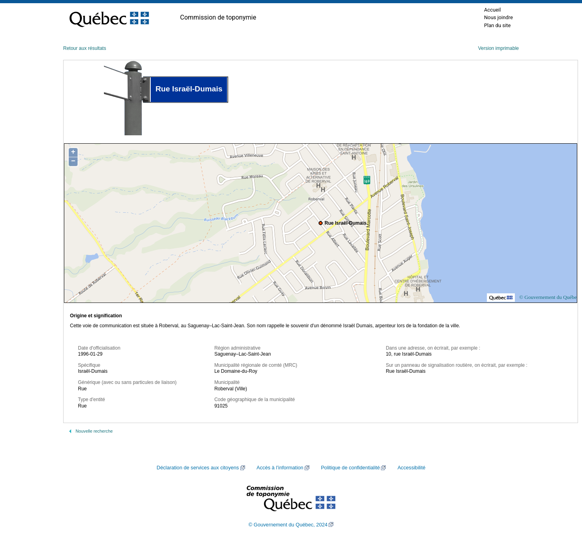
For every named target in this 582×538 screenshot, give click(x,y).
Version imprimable (498, 48)
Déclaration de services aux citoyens (198, 468)
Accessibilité (411, 468)
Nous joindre (498, 17)
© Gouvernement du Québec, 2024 (288, 525)
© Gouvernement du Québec (549, 297)
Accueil (492, 10)
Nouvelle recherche (94, 431)
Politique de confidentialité (350, 468)
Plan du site (497, 25)
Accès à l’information (280, 468)
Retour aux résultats (84, 48)
